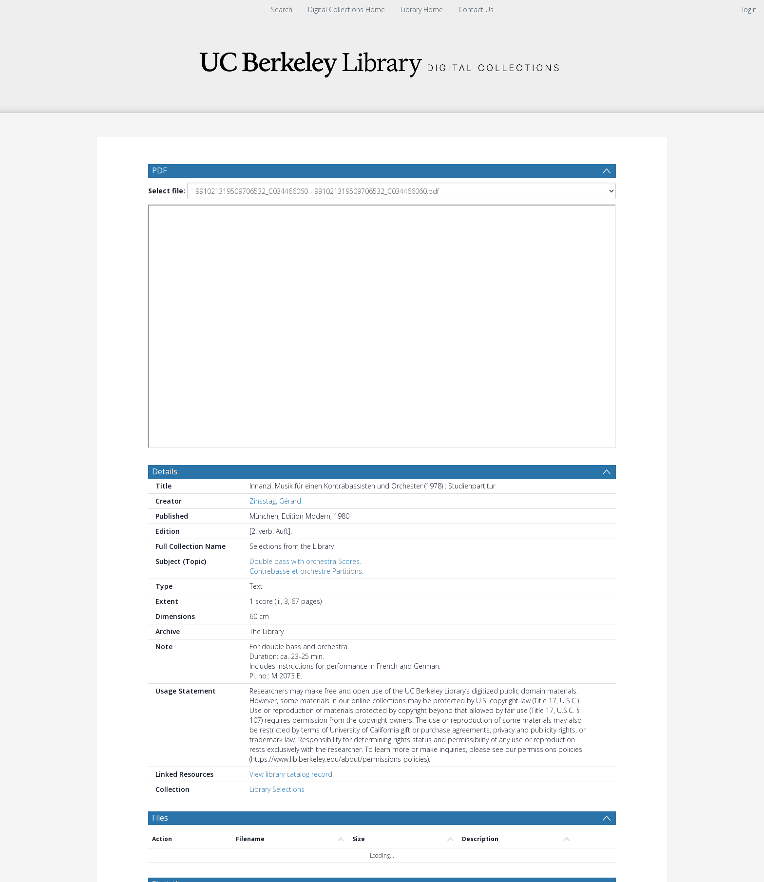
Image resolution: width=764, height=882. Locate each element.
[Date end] (386, 634)
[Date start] (311, 634)
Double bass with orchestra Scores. (305, 288)
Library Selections (277, 516)
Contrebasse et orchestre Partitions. (306, 298)
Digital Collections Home (346, 9)
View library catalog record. (291, 501)
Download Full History (576, 807)
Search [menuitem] (281, 9)
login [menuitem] (749, 9)
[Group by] (211, 634)
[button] (382, 850)
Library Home (422, 9)
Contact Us (476, 9)
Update (497, 633)
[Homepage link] (382, 61)
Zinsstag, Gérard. (276, 228)
